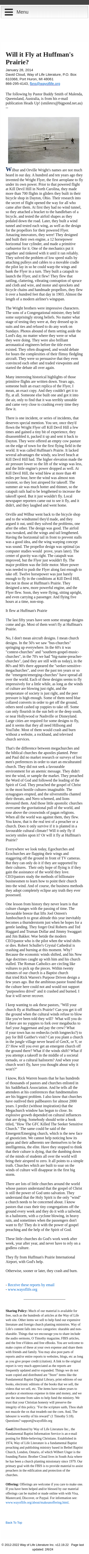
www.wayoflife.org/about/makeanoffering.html (37, 1502)
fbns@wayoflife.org (45, 83)
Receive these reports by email (31, 1285)
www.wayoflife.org (22, 1289)
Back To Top (14, 1522)
